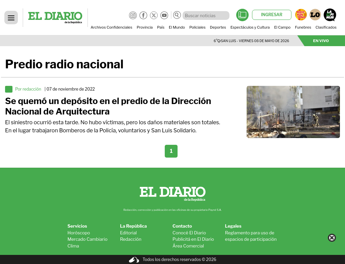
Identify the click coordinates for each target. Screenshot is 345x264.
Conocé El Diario (189, 232)
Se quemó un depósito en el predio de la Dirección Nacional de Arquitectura (108, 106)
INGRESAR (271, 14)
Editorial (128, 232)
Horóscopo (78, 232)
